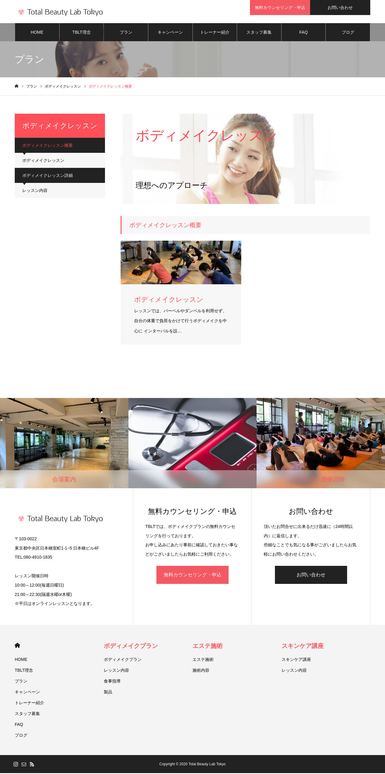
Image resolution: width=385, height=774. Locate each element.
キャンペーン (170, 33)
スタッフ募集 (259, 33)
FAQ (303, 33)
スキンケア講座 (303, 646)
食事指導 (112, 682)
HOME (37, 33)
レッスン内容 (35, 191)
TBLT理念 (81, 33)
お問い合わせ (311, 575)
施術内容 (200, 671)
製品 (108, 692)
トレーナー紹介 (214, 33)
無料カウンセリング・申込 (192, 575)
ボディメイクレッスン (43, 161)
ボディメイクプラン (131, 646)
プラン (126, 33)
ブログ (348, 33)
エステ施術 (207, 646)
